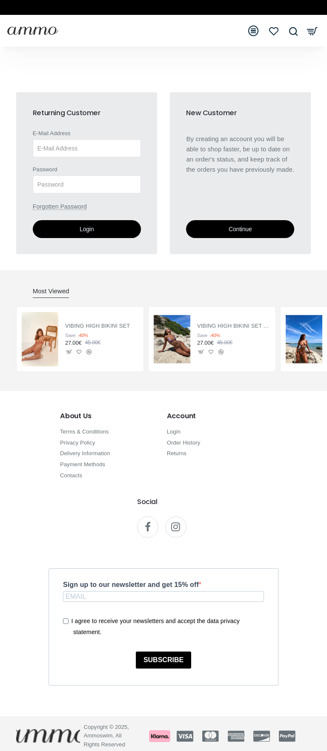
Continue (240, 229)
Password (45, 169)
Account (181, 416)
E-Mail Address (52, 133)
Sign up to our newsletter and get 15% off (131, 584)
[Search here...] (293, 31)
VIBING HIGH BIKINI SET (97, 326)
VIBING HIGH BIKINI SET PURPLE (234, 326)
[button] (69, 352)
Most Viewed (51, 291)
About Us (75, 416)
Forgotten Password (60, 206)
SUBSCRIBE (163, 660)
